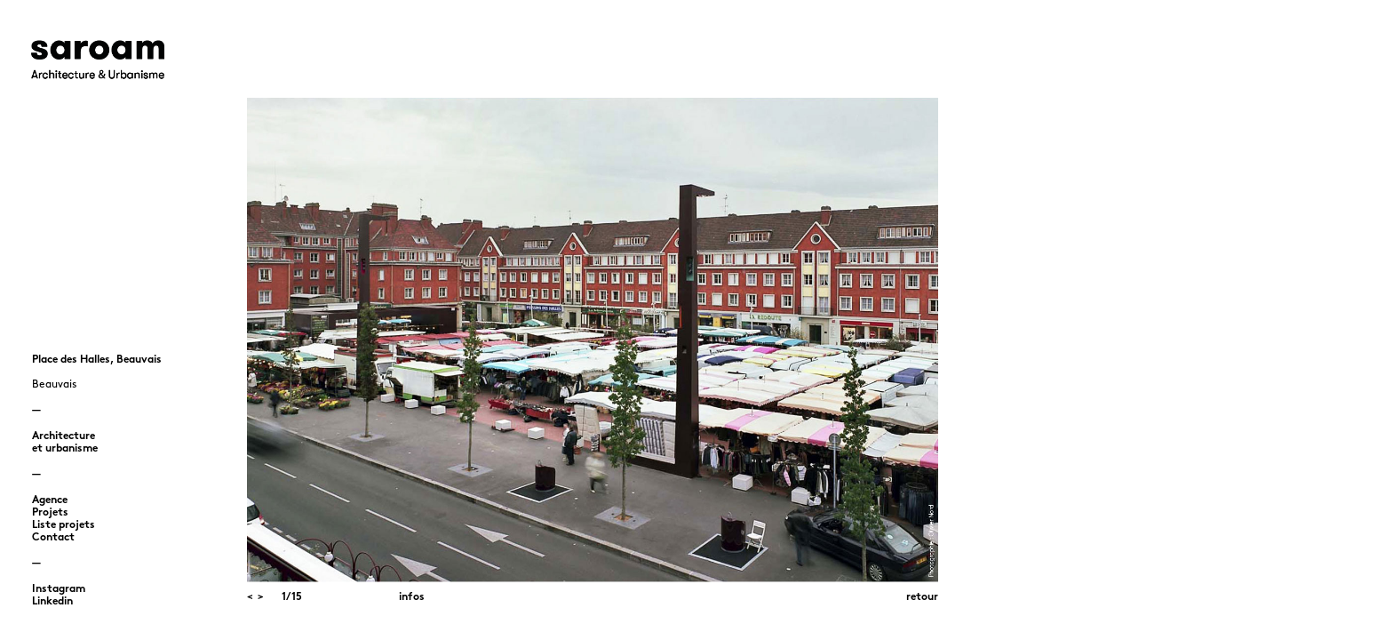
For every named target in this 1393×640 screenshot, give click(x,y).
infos (412, 597)
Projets (50, 513)
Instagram (58, 589)
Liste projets (63, 525)
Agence (50, 500)
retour (922, 597)
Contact (53, 537)
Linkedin (52, 601)
